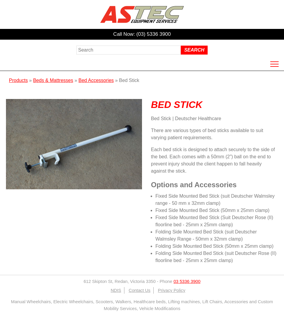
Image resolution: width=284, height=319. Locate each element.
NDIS (116, 290)
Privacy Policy (171, 290)
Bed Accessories (96, 80)
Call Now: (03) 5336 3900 (142, 34)
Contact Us (139, 290)
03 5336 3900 (187, 281)
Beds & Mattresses (53, 80)
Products (18, 80)
